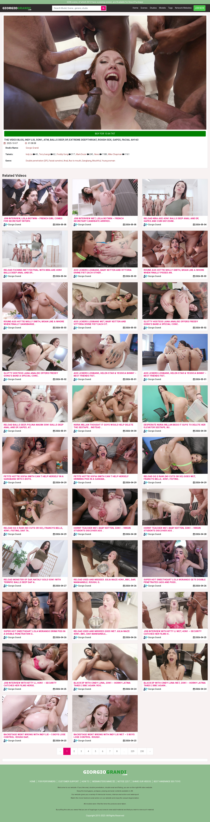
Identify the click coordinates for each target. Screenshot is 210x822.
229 (132, 751)
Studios (153, 8)
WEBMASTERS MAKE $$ (103, 781)
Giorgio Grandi (32, 148)
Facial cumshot (56, 161)
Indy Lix (29, 154)
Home (135, 8)
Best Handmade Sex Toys (167, 781)
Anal (66, 161)
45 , (36, 154)
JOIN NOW (199, 8)
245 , (90, 154)
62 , (54, 154)
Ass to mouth (75, 161)
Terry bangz (45, 154)
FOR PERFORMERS (47, 781)
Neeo (97, 154)
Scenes (144, 8)
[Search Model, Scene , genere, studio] (76, 8)
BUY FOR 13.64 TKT (105, 133)
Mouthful (96, 161)
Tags (170, 8)
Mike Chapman (115, 154)
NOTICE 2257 (124, 781)
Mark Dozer (81, 154)
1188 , (104, 154)
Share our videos (141, 781)
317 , (72, 154)
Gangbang (86, 161)
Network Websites (183, 8)
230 (142, 751)
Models (162, 8)
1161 (126, 154)
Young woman (108, 161)
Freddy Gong (63, 154)
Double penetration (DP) (37, 161)
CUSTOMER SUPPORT (68, 781)
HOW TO (85, 781)
